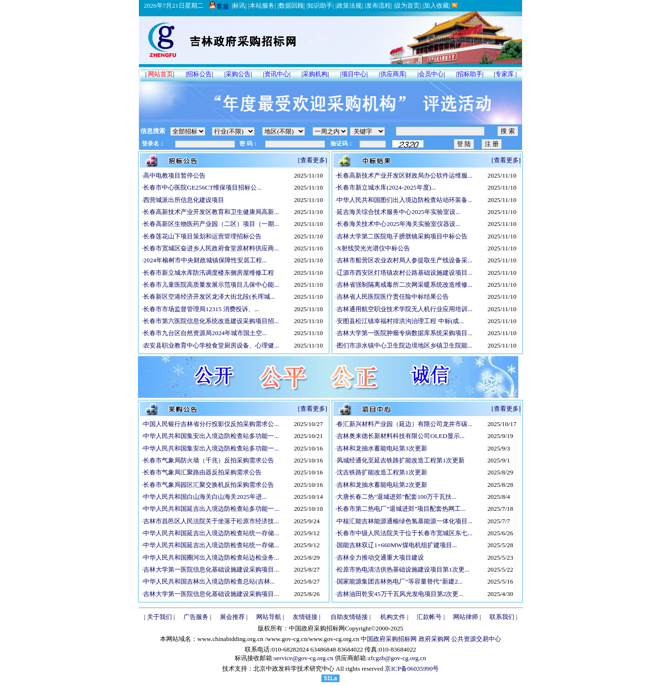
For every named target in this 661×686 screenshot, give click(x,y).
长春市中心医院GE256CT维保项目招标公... (202, 187)
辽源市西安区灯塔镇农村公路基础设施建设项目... (404, 272)
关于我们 (159, 616)
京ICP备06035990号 (412, 668)
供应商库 (392, 74)
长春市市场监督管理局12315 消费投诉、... (201, 309)
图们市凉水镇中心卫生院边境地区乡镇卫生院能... (404, 345)
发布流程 (378, 5)
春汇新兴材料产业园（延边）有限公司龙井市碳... (404, 423)
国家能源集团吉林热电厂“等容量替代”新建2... (400, 581)
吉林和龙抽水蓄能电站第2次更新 (382, 484)
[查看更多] (312, 160)
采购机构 (315, 74)
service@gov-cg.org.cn (303, 658)
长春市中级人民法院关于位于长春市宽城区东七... (404, 533)
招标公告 (199, 74)
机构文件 (392, 616)
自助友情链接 (349, 616)
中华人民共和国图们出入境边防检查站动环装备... (404, 199)
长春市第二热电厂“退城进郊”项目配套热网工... (401, 508)
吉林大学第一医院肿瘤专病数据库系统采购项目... (404, 333)
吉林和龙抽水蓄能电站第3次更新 (382, 448)
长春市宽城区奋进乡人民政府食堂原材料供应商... (211, 248)
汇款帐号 (429, 616)
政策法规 (349, 5)
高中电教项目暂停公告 (174, 175)
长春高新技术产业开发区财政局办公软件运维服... (404, 175)
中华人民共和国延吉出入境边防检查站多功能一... (211, 508)
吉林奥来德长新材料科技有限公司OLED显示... (401, 435)
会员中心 (431, 74)
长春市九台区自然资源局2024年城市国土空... (205, 333)
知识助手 (320, 5)
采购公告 (238, 74)
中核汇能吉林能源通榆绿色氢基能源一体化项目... (404, 521)
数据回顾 (291, 5)
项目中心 (354, 74)
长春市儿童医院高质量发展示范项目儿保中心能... (211, 284)
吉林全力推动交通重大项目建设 (380, 557)
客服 (219, 6)
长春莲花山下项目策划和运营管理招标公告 (202, 236)
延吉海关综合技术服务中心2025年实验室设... (398, 211)
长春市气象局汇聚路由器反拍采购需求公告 (202, 472)
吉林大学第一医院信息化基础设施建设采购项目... (211, 569)
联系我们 (502, 616)
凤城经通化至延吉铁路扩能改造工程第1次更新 (401, 460)
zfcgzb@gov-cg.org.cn (397, 658)
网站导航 (268, 616)
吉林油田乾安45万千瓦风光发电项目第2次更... (400, 593)
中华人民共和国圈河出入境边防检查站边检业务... (211, 557)
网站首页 (160, 74)
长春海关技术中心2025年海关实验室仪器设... (398, 223)
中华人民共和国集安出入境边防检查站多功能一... (211, 435)
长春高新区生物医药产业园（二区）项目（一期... (211, 223)
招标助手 (469, 74)
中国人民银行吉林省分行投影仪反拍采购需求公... (211, 423)
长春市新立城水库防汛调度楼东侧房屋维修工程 (208, 272)
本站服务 (262, 5)
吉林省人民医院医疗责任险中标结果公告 (393, 296)
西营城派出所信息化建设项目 (183, 199)
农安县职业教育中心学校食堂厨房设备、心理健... (211, 345)
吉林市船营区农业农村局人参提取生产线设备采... (404, 260)
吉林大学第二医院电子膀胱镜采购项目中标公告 (402, 236)
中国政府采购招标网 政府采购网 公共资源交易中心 (430, 638)
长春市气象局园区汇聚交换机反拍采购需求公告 (208, 484)
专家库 (504, 74)
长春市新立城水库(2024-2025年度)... (386, 187)
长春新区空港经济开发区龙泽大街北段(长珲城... (208, 296)
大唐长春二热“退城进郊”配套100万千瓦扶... (396, 496)
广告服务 (195, 616)
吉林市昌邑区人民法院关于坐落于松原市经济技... (211, 521)
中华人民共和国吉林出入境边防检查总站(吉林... (208, 581)
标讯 (239, 5)
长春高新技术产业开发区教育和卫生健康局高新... (211, 211)
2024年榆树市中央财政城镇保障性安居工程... (205, 260)
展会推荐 (232, 616)
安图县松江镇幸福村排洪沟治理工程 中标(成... (400, 321)
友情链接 (305, 616)
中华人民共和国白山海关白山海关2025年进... (205, 496)
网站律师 (465, 616)
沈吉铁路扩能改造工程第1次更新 (382, 472)
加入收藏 (436, 5)
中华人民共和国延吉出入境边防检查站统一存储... (211, 533)
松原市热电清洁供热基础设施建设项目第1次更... (403, 569)
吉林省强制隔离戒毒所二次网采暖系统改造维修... (404, 284)
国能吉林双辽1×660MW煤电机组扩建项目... (397, 545)
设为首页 (407, 5)
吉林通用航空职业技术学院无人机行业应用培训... (404, 309)
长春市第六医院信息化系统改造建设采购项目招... (211, 321)
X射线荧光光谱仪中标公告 (373, 248)
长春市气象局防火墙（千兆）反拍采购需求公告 (208, 460)
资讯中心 (276, 74)
